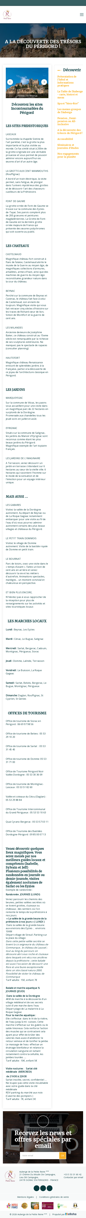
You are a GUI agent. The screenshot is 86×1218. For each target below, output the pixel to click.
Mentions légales (25, 1197)
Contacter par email (71, 1177)
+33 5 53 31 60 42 (70, 1174)
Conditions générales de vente (54, 1197)
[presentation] (10, 82)
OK (62, 1155)
